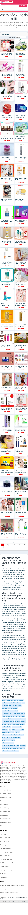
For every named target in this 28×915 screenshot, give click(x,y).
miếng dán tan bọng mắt (7, 742)
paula (20, 726)
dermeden (17, 721)
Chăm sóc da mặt (9, 9)
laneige (9, 726)
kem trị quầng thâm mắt (19, 713)
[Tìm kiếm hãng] (10, 5)
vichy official (15, 710)
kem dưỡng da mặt (13, 708)
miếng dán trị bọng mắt (18, 734)
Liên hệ (2, 826)
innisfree (4, 726)
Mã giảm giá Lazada (5, 818)
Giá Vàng (22, 897)
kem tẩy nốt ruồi (21, 748)
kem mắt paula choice (7, 713)
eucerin (4, 737)
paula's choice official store (8, 745)
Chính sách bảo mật (5, 790)
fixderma (14, 729)
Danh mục (3, 801)
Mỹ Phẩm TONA (21, 901)
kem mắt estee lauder (14, 750)
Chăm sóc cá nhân (5, 855)
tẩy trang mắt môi (12, 748)
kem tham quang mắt (7, 702)
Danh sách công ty (5, 808)
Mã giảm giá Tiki (4, 815)
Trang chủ (2, 9)
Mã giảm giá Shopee (5, 822)
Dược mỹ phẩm (4, 845)
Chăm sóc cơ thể (4, 841)
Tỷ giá (9, 897)
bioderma (23, 721)
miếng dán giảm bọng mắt (12, 700)
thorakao (21, 700)
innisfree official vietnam (19, 716)
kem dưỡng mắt (5, 740)
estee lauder (9, 716)
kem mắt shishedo (6, 710)
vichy (23, 702)
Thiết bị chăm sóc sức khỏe (7, 863)
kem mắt (17, 732)
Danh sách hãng (4, 804)
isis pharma (23, 745)
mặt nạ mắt (14, 726)
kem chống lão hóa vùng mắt (13, 737)
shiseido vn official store (7, 718)
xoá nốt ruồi (5, 750)
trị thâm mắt (5, 729)
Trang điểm (3, 834)
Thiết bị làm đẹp (4, 866)
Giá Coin (4, 899)
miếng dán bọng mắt (7, 734)
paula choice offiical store (8, 732)
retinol (3, 716)
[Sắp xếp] (21, 37)
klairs (3, 700)
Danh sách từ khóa (5, 811)
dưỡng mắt (4, 708)
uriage (17, 745)
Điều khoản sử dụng (5, 793)
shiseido (13, 740)
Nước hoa (3, 873)
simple (22, 729)
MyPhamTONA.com (12, 901)
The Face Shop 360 (15, 897)
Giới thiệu (2, 786)
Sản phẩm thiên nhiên (6, 848)
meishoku (4, 748)
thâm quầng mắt (17, 702)
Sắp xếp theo (12, 37)
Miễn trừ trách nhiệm (5, 797)
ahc (18, 729)
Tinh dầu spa (3, 877)
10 (24, 544)
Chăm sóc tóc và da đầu (6, 852)
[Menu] (26, 2)
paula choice (5, 705)
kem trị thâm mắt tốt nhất (15, 705)
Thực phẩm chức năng (6, 859)
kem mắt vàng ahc (6, 724)
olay (10, 729)
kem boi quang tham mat (8, 721)
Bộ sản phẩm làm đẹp (6, 870)
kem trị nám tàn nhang (20, 718)
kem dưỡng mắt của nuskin (18, 724)
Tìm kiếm (22, 5)
